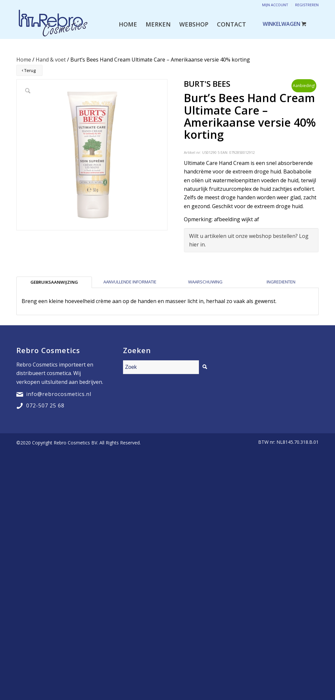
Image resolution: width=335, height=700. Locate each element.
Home (23, 59)
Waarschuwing (205, 282)
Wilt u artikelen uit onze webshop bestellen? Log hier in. (249, 240)
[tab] (54, 282)
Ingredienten (281, 282)
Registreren (307, 4)
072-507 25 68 (45, 405)
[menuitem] (128, 24)
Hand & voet (51, 59)
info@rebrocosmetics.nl (58, 394)
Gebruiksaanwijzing (54, 282)
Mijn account (275, 4)
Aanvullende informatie (129, 282)
